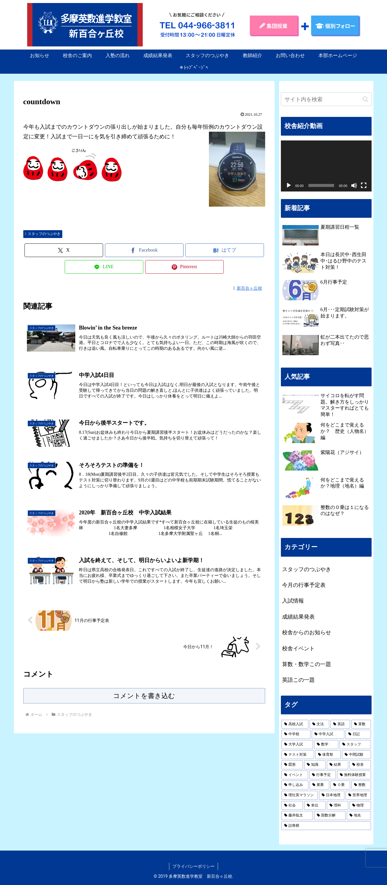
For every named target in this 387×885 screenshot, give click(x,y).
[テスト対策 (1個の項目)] (297, 754)
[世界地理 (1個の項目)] (358, 795)
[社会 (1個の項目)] (292, 805)
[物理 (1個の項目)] (360, 805)
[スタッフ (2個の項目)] (355, 744)
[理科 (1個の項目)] (337, 805)
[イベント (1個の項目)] (294, 775)
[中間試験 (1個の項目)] (356, 754)
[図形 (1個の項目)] (292, 764)
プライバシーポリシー (193, 866)
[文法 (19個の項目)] (319, 724)
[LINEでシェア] (104, 267)
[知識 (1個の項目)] (315, 764)
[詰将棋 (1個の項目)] (326, 825)
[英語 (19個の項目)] (340, 724)
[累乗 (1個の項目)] (319, 785)
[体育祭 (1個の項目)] (328, 754)
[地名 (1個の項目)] (359, 815)
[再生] (289, 185)
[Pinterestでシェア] (184, 267)
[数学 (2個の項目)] (326, 744)
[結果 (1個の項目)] (337, 764)
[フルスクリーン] (364, 185)
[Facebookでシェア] (144, 250)
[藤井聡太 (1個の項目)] (297, 815)
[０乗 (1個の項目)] (340, 785)
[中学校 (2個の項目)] (296, 734)
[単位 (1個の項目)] (315, 805)
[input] (326, 99)
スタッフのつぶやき (42, 234)
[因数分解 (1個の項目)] (330, 815)
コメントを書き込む (144, 696)
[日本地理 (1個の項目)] (331, 795)
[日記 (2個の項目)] (358, 734)
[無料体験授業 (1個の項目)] (354, 775)
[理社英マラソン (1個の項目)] (299, 795)
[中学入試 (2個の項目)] (328, 734)
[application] (326, 165)
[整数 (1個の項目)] (361, 785)
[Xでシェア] (63, 250)
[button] (365, 99)
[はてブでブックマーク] (224, 250)
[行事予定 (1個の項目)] (322, 775)
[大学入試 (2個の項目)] (297, 744)
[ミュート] (354, 185)
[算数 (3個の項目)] (361, 724)
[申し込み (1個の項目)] (294, 785)
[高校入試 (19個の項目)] (294, 724)
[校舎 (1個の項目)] (360, 764)
